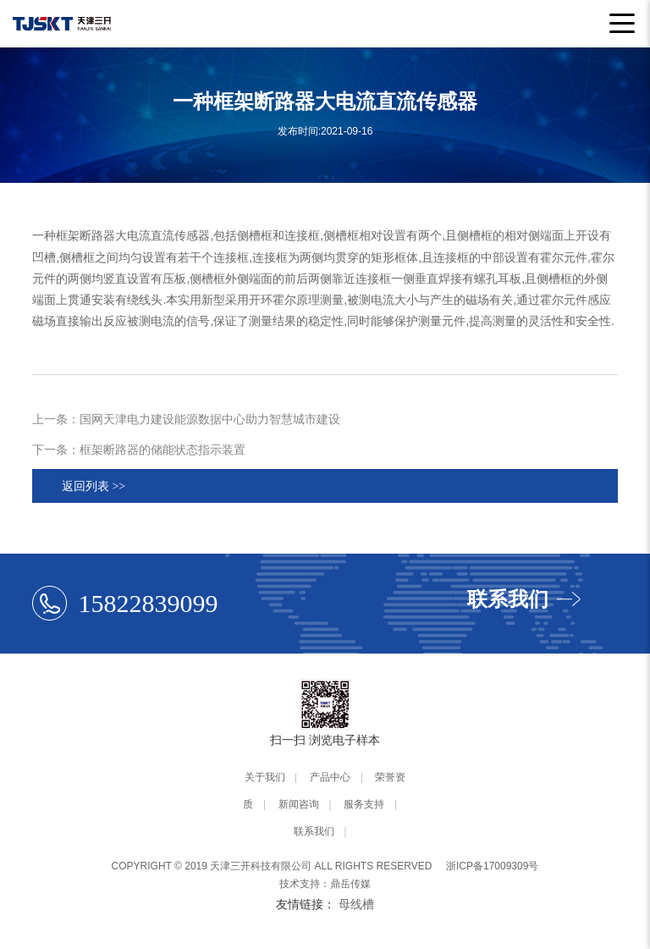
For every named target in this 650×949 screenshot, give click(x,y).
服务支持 (364, 804)
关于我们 (265, 777)
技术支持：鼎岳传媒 (325, 884)
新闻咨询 (298, 804)
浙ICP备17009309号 (492, 866)
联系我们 (314, 831)
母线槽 (356, 904)
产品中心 (330, 777)
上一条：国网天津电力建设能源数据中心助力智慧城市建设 (186, 419)
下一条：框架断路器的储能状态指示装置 (138, 449)
